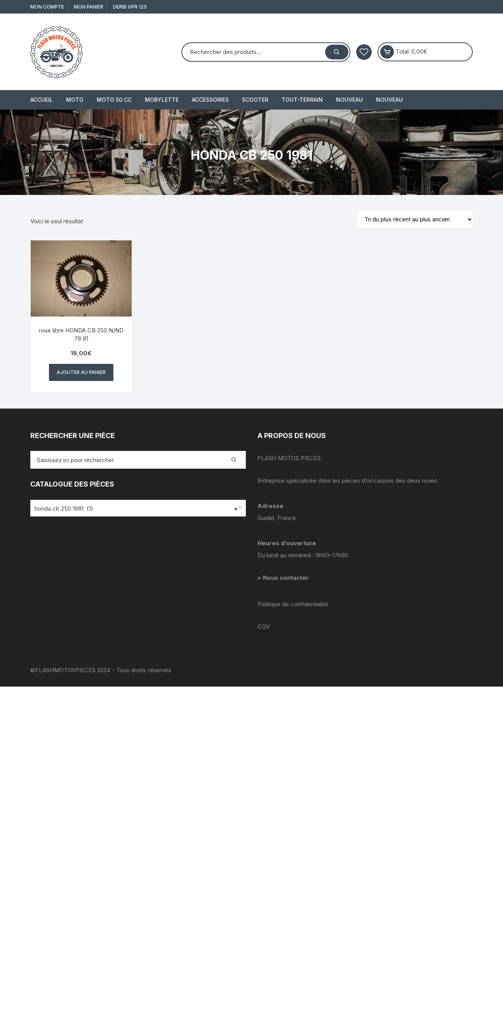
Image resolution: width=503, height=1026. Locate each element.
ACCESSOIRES (210, 99)
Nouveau (349, 99)
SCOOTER (255, 99)
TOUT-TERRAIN (302, 99)
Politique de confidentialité (293, 604)
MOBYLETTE (162, 99)
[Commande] (415, 219)
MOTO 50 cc (114, 99)
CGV (264, 626)
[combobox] (138, 508)
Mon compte (47, 7)
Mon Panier (88, 7)
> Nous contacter (284, 577)
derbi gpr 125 (130, 7)
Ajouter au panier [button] (81, 372)
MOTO (75, 99)
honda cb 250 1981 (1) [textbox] (136, 508)
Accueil (41, 99)
